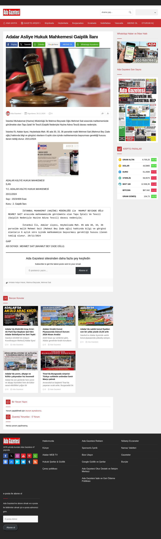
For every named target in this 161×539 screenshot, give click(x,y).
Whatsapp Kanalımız (87, 44)
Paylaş (11, 44)
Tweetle (25, 44)
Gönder (38, 44)
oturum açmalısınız (33, 411)
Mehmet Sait (46, 282)
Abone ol (83, 270)
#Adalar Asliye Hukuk (17, 282)
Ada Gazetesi (16, 114)
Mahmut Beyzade (33, 282)
